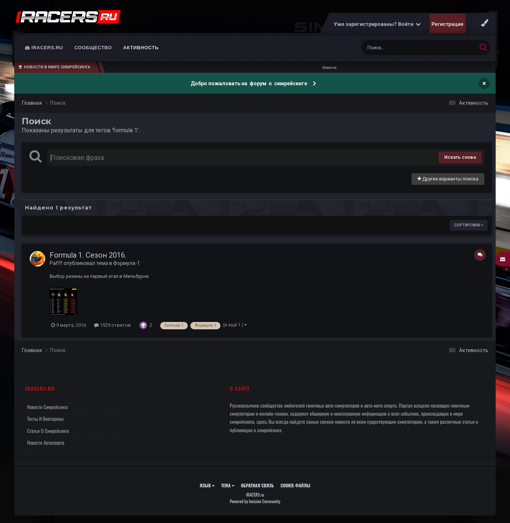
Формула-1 (126, 263)
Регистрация (448, 24)
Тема (227, 485)
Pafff (56, 263)
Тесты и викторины (45, 418)
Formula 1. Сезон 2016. (88, 255)
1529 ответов (112, 325)
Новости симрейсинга (47, 407)
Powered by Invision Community (255, 501)
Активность (141, 47)
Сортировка (468, 225)
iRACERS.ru (44, 47)
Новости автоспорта (45, 442)
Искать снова (460, 157)
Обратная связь (257, 485)
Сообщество (93, 47)
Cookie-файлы (295, 485)
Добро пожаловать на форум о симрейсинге (249, 83)
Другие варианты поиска (447, 179)
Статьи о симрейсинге (48, 430)
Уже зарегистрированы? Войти (377, 24)
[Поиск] (405, 47)
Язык (207, 485)
